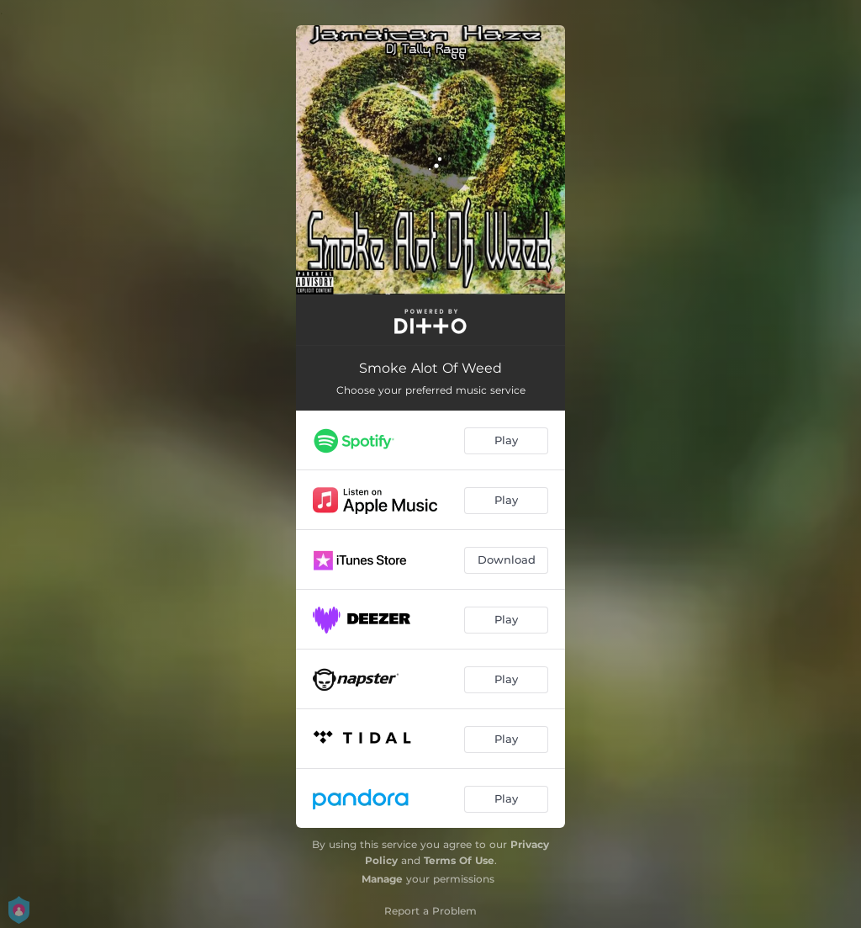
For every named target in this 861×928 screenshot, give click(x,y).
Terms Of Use (459, 860)
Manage (382, 878)
